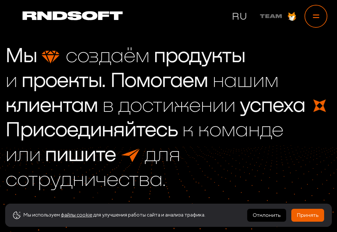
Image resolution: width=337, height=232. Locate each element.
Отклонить (267, 221)
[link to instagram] (275, 209)
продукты (199, 56)
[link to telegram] (259, 209)
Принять (308, 221)
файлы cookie (76, 221)
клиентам (51, 106)
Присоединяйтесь (91, 130)
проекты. (63, 81)
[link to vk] (292, 209)
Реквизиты (221, 209)
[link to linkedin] (309, 209)
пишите (80, 155)
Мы (21, 56)
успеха (272, 106)
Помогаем (159, 81)
